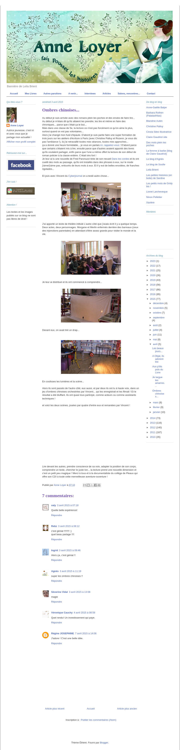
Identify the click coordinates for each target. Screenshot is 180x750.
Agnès (55, 571)
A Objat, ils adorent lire (158, 359)
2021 (153, 270)
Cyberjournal (75, 175)
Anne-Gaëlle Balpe (156, 107)
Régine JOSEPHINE (62, 633)
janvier (157, 412)
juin (155, 334)
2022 (153, 265)
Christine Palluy (154, 126)
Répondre (56, 515)
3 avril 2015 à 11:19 (70, 571)
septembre (158, 317)
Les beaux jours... (158, 350)
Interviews (90, 93)
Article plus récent (54, 708)
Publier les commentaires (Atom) (98, 719)
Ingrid (54, 550)
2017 (153, 289)
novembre (158, 308)
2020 (153, 275)
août (155, 325)
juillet (156, 329)
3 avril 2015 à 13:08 (79, 592)
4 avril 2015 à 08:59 (84, 612)
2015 (153, 299)
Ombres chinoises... (158, 393)
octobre (157, 312)
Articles (107, 93)
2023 (153, 261)
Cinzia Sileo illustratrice (158, 131)
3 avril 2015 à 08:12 (69, 526)
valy (53, 505)
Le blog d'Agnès (155, 159)
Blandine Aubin (154, 120)
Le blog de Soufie (155, 164)
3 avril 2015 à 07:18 (67, 505)
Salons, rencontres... (129, 93)
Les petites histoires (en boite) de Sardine (159, 177)
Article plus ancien (127, 708)
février (156, 407)
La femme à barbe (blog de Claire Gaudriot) (159, 152)
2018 (153, 284)
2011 (153, 432)
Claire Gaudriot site (156, 137)
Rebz (54, 526)
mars (156, 402)
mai (155, 339)
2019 (153, 280)
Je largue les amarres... (158, 381)
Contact (151, 93)
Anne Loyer (17, 125)
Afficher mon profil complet (21, 141)
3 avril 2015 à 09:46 (69, 550)
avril (155, 344)
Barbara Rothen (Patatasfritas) (155, 114)
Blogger (104, 742)
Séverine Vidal (59, 592)
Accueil (14, 93)
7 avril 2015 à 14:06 (85, 633)
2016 (153, 294)
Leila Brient (152, 169)
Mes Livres (31, 93)
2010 (153, 437)
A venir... (73, 93)
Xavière (150, 202)
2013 (153, 422)
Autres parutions (53, 93)
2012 (153, 427)
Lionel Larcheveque (156, 191)
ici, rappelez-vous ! (110, 145)
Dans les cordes (120, 158)
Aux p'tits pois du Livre (157, 369)
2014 (153, 418)
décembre (158, 303)
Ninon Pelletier (154, 197)
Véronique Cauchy (62, 612)
